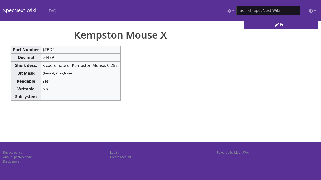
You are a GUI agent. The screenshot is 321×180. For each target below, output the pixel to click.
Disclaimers (11, 162)
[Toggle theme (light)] (312, 11)
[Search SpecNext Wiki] (268, 10)
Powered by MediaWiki (233, 152)
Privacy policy (12, 152)
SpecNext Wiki (19, 10)
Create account (120, 157)
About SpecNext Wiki (17, 157)
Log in (114, 152)
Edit (281, 25)
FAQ (52, 11)
